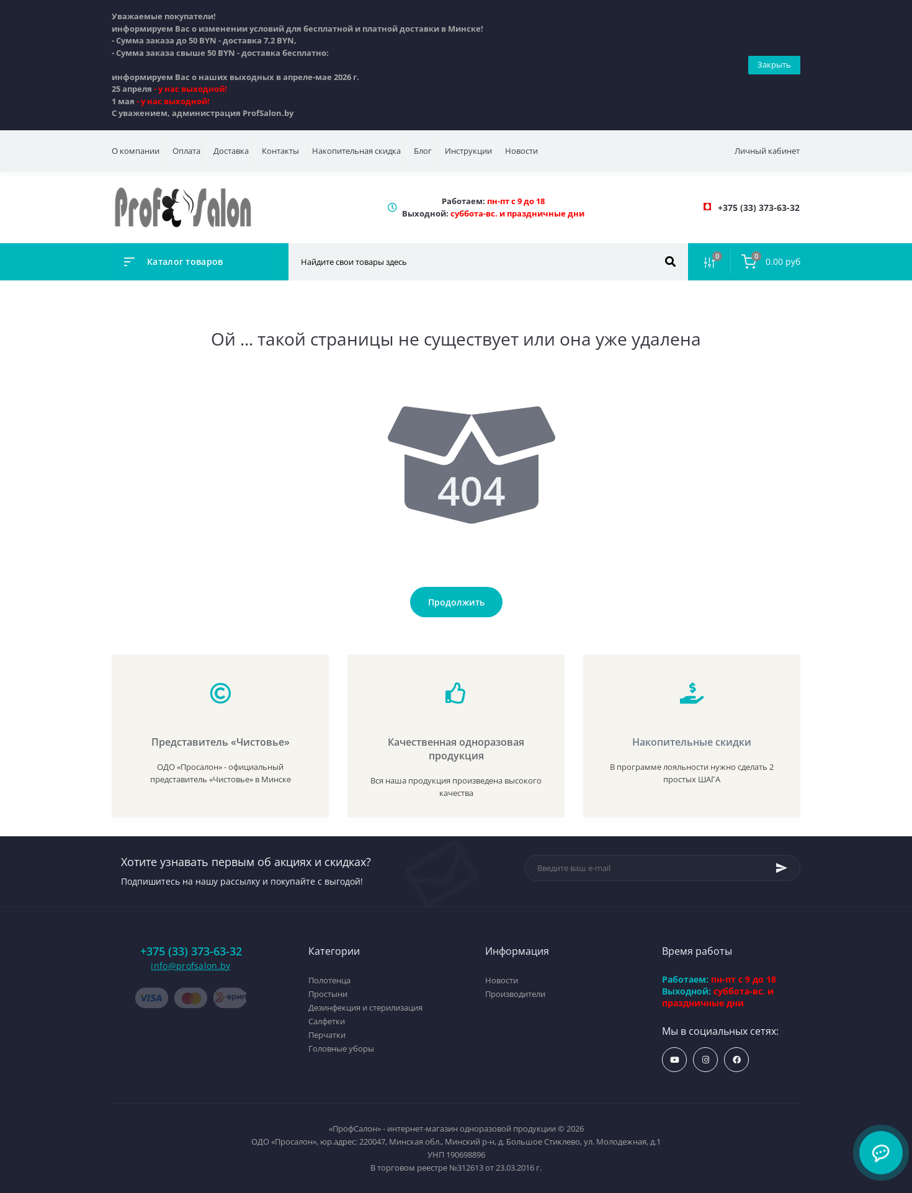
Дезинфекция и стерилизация (365, 1007)
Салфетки (326, 1021)
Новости (521, 150)
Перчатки (327, 1034)
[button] (758, 207)
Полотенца (329, 980)
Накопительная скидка (356, 150)
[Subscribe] (781, 868)
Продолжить (456, 602)
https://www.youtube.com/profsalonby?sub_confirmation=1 (674, 1060)
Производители (515, 993)
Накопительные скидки (691, 742)
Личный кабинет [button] (767, 150)
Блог (423, 150)
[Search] (670, 261)
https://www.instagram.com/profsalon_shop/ (705, 1060)
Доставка (231, 150)
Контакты (280, 150)
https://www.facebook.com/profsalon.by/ (737, 1060)
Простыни (327, 993)
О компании (135, 150)
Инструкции (468, 150)
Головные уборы (341, 1048)
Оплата (186, 150)
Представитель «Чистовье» (220, 742)
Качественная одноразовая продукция (456, 748)
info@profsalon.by (190, 966)
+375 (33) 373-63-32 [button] (191, 951)
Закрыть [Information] (774, 64)
